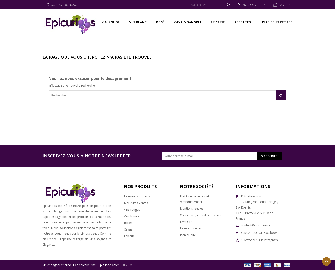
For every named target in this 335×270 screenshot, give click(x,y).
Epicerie (218, 22)
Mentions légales (191, 208)
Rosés (128, 223)
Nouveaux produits (137, 196)
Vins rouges (132, 209)
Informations (253, 186)
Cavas (128, 229)
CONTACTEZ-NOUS (64, 4)
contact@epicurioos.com (258, 225)
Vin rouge (111, 22)
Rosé (160, 22)
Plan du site (188, 235)
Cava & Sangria (187, 22)
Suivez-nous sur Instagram (259, 240)
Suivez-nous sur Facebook (259, 233)
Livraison (186, 222)
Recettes (242, 22)
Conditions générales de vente (201, 215)
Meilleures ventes (136, 203)
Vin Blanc (138, 22)
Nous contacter (190, 228)
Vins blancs (131, 216)
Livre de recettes (276, 22)
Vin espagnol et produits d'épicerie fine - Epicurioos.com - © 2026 (88, 265)
